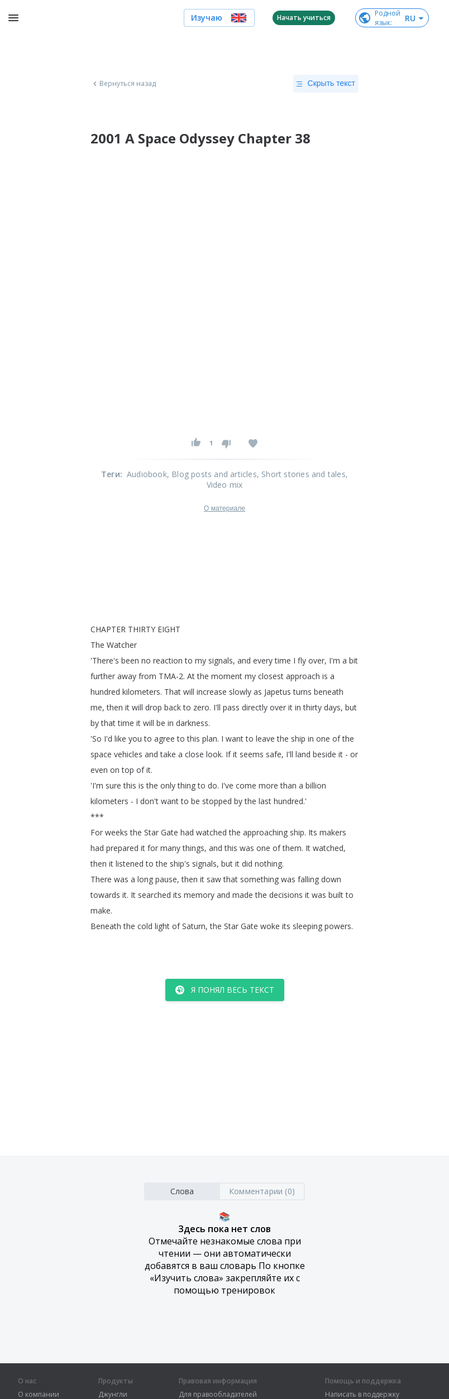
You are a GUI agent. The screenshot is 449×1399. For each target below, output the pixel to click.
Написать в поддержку (362, 1394)
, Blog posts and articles (212, 474)
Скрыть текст (326, 84)
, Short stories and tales (301, 474)
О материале (224, 508)
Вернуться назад (123, 83)
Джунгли (112, 1394)
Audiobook (147, 474)
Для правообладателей (218, 1394)
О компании (38, 1394)
